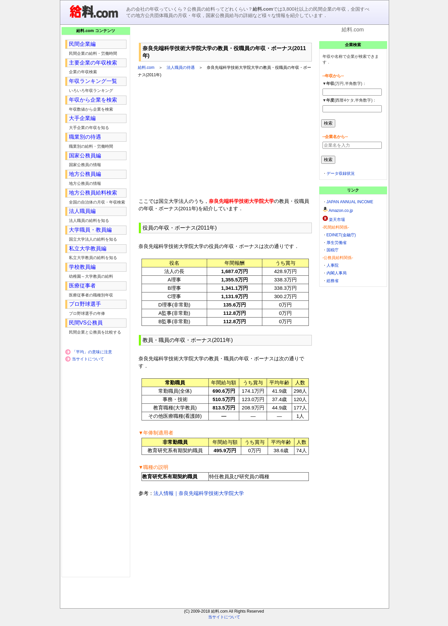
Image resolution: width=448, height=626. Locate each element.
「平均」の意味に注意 (92, 352)
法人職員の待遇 (181, 67)
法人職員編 (82, 211)
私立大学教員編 (87, 248)
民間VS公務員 (86, 323)
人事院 (333, 265)
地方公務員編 (85, 174)
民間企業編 (82, 44)
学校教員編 (82, 267)
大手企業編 (82, 118)
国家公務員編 (85, 155)
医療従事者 (82, 285)
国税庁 (333, 250)
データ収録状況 (341, 173)
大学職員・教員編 (90, 230)
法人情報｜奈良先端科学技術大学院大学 (199, 493)
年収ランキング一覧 (93, 81)
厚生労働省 (337, 242)
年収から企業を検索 (93, 100)
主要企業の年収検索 (93, 63)
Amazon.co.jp (341, 210)
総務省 (333, 280)
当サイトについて (88, 359)
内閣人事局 (337, 273)
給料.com (146, 67)
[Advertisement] (225, 36)
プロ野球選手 (85, 304)
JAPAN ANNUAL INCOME (350, 202)
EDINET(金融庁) (341, 235)
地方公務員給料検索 (93, 193)
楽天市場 (337, 219)
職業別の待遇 (85, 137)
